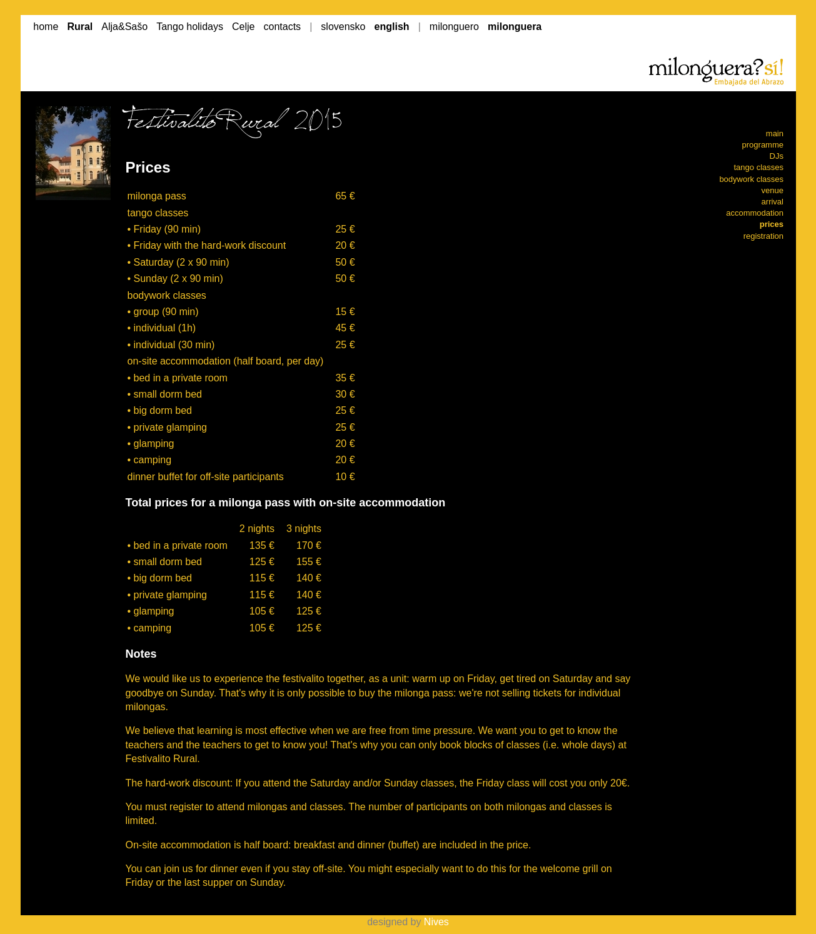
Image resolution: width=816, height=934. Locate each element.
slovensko (343, 26)
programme (762, 144)
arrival (772, 201)
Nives (436, 921)
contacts (282, 26)
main (774, 133)
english (392, 26)
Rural (80, 26)
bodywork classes (751, 179)
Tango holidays (189, 26)
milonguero (454, 26)
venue (772, 190)
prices (771, 224)
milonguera (514, 26)
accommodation (754, 213)
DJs (776, 156)
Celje (243, 26)
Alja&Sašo (124, 26)
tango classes (759, 167)
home (45, 26)
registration (763, 236)
